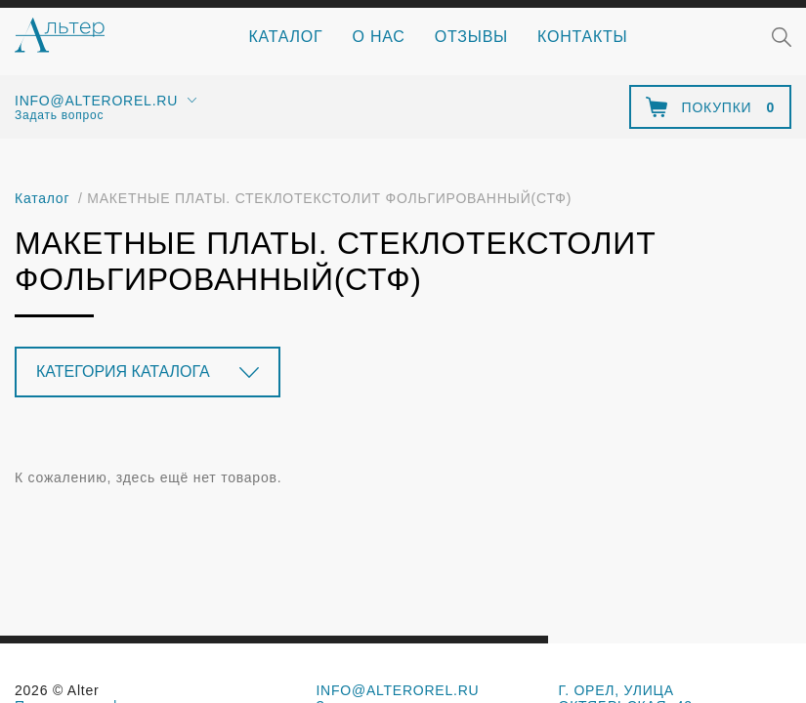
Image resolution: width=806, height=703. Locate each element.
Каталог (286, 36)
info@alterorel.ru (96, 100)
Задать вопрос (59, 115)
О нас (379, 36)
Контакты (582, 36)
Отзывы (471, 36)
